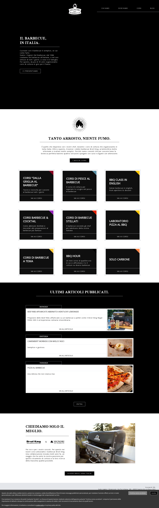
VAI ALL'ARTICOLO (66, 329)
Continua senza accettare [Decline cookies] (138, 493)
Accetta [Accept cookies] (153, 493)
